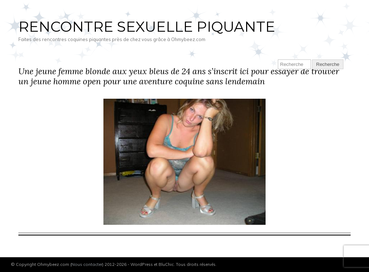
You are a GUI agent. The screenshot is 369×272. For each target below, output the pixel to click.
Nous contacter (86, 264)
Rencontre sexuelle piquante (146, 26)
